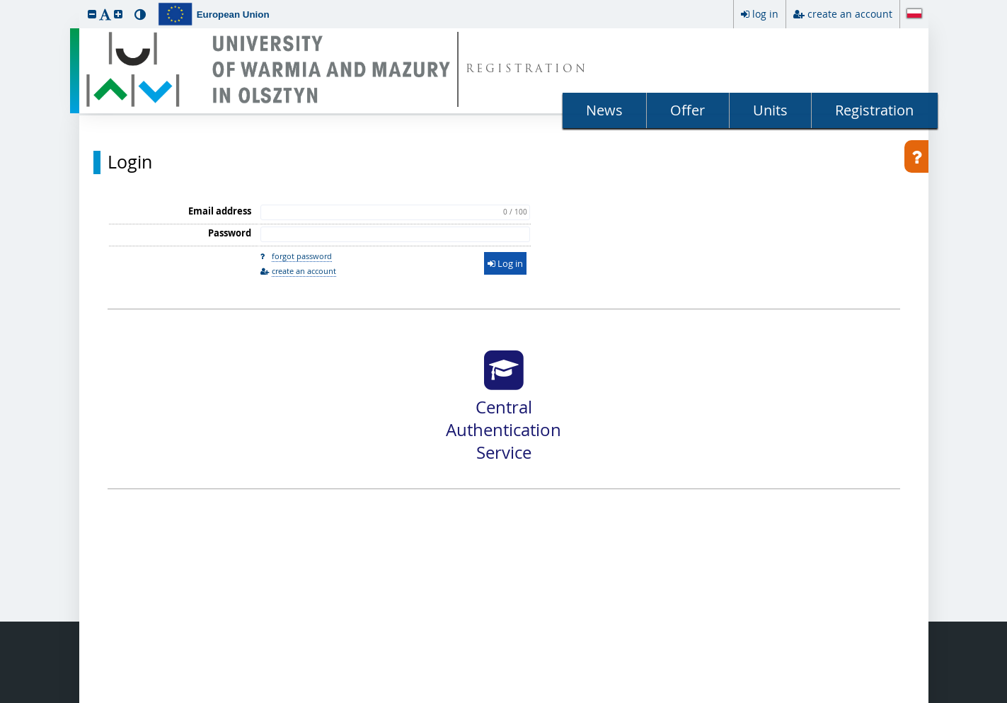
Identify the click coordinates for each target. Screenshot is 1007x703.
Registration (874, 110)
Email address (219, 211)
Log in (505, 263)
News (604, 110)
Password (229, 233)
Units (770, 110)
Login (130, 162)
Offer (687, 110)
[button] (92, 14)
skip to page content (3, 3)
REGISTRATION (527, 69)
